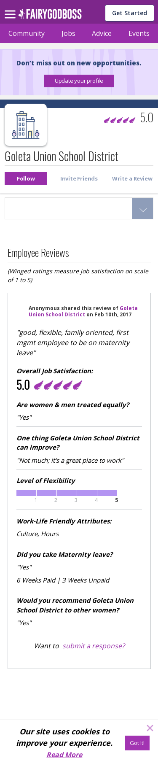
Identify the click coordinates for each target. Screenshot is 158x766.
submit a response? (93, 645)
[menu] (11, 8)
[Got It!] (137, 743)
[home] (50, 16)
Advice (102, 33)
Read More (64, 754)
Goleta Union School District (83, 311)
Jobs (68, 33)
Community (26, 33)
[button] (79, 81)
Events (139, 33)
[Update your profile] (79, 81)
